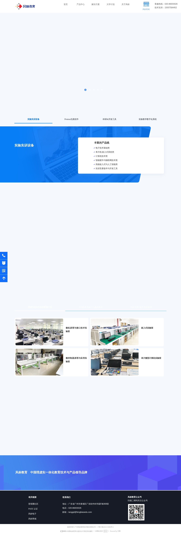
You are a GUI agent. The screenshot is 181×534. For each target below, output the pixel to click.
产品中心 (81, 4)
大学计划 (111, 4)
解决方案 (96, 4)
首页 (66, 4)
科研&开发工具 (109, 119)
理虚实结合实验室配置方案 (40, 307)
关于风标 (126, 4)
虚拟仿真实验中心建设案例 (91, 307)
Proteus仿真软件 (72, 119)
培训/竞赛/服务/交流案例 (141, 307)
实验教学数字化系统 (148, 119)
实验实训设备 (33, 119)
